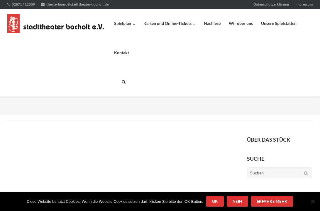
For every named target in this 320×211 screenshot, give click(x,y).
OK (215, 201)
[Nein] (313, 201)
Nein (237, 201)
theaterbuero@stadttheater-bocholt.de (77, 4)
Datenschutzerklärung (271, 4)
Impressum (304, 4)
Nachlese (212, 23)
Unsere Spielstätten (279, 23)
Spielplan (122, 23)
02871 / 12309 (23, 4)
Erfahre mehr (272, 201)
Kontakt (121, 52)
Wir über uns (241, 23)
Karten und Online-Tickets (167, 23)
